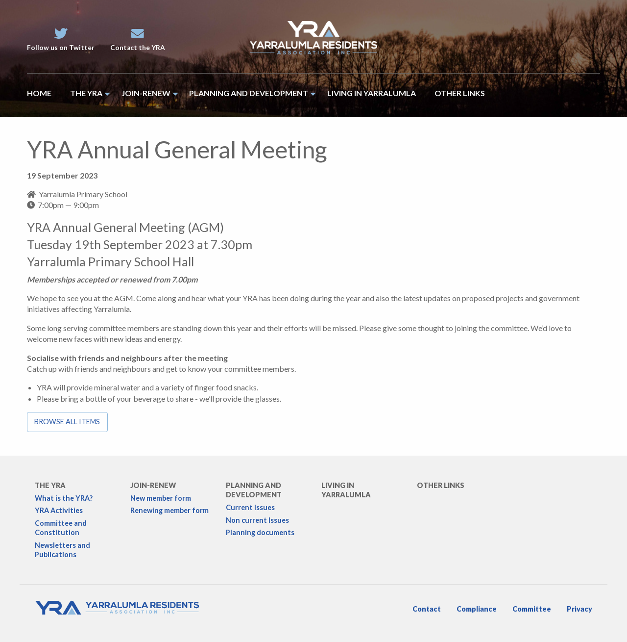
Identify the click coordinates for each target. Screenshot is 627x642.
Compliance (477, 609)
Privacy (579, 609)
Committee (531, 609)
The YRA (50, 485)
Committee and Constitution (61, 528)
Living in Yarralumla (346, 490)
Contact (426, 609)
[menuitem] (44, 95)
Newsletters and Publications (62, 550)
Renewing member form (169, 510)
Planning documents (260, 532)
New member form (160, 498)
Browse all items (67, 421)
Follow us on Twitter (61, 39)
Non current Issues (257, 520)
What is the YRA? (64, 498)
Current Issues (250, 507)
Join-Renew (153, 485)
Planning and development (254, 490)
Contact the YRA (137, 39)
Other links (440, 485)
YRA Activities (59, 510)
